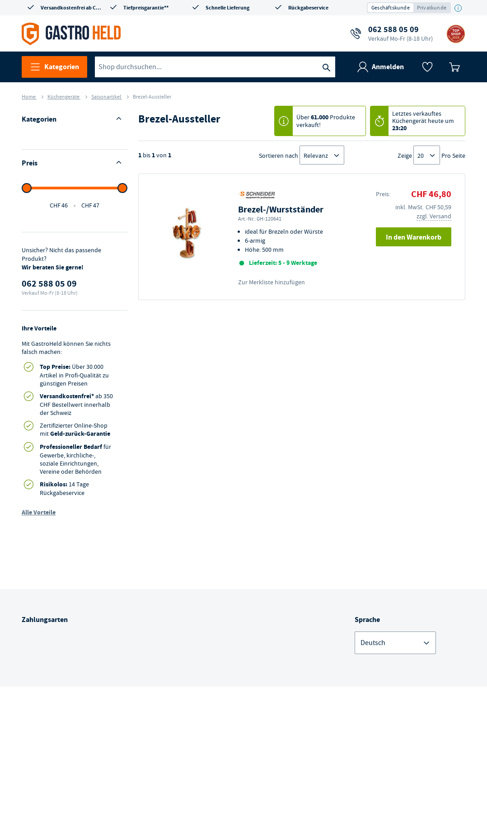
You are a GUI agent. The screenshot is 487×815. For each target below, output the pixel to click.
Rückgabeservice (308, 7)
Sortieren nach (278, 155)
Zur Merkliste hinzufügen (271, 282)
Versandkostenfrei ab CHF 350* (72, 7)
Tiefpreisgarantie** (146, 7)
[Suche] (326, 67)
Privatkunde (431, 7)
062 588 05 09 (400, 33)
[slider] (27, 382)
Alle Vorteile (39, 706)
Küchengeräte (63, 96)
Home (29, 96)
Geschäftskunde (390, 7)
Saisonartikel (106, 96)
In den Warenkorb (413, 237)
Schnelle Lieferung (227, 7)
